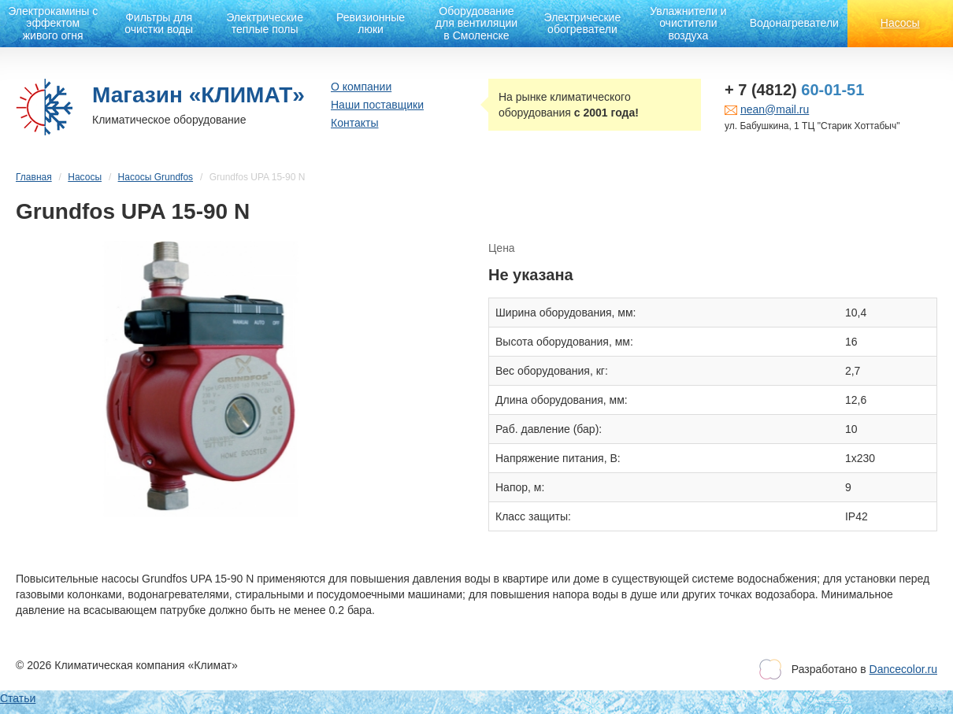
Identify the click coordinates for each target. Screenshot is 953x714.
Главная (34, 177)
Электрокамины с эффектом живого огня (53, 23)
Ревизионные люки (370, 23)
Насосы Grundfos (155, 177)
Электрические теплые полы (264, 23)
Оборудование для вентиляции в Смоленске (476, 23)
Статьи (17, 698)
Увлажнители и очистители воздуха (688, 23)
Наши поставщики (377, 104)
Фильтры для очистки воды (158, 23)
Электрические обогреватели (582, 23)
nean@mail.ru (774, 109)
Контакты (354, 123)
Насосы (900, 23)
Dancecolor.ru (903, 669)
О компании (361, 86)
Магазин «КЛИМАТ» (198, 95)
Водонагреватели (794, 23)
